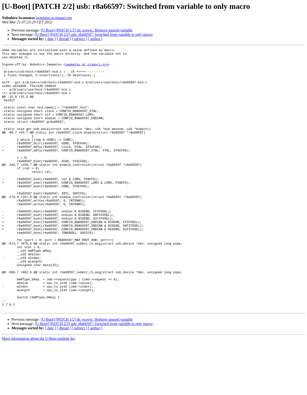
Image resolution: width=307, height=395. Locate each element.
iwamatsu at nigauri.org (54, 18)
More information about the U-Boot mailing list (38, 391)
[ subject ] (79, 39)
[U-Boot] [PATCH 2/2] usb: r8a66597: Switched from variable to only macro (94, 34)
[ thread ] (64, 39)
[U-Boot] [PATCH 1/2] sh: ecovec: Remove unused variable (87, 30)
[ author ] (95, 39)
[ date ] (50, 39)
